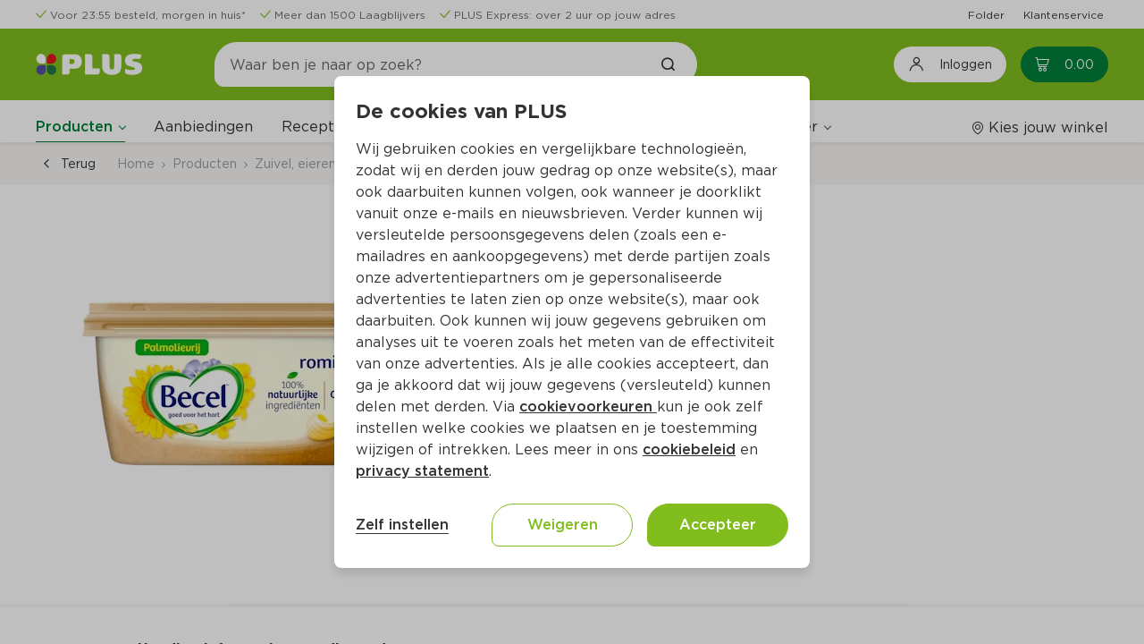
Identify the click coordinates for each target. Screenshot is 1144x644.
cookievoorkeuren (588, 406)
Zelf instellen (402, 524)
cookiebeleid (689, 449)
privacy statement (422, 470)
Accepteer (717, 524)
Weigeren (562, 524)
